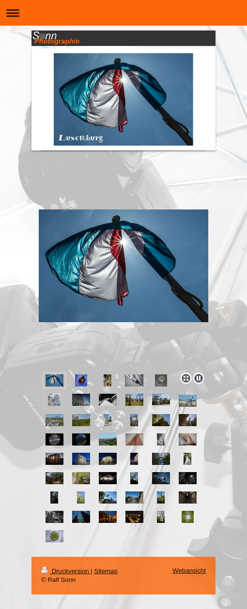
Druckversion (66, 571)
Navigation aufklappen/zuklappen (123, 12)
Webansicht (189, 570)
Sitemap (105, 571)
